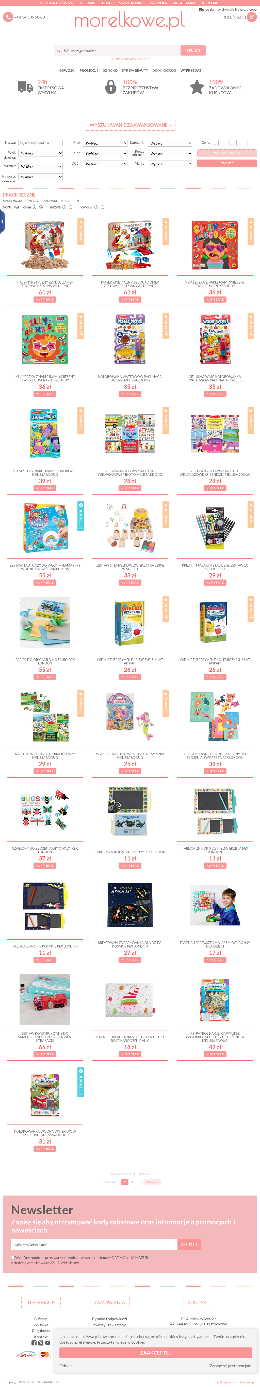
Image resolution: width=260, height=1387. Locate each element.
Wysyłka (158, 3)
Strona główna (56, 3)
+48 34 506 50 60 (29, 16)
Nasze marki (131, 3)
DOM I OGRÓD (164, 70)
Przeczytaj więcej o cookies (121, 1342)
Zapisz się (189, 1244)
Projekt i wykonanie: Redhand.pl (233, 1382)
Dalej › (152, 1182)
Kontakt (211, 3)
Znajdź (227, 163)
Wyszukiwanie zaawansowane (129, 125)
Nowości (67, 70)
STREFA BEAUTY (135, 70)
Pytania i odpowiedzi (109, 1318)
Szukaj (193, 50)
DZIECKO (110, 70)
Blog (107, 3)
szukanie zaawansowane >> (130, 59)
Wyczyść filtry (227, 153)
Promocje (89, 70)
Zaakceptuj (156, 1353)
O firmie (87, 3)
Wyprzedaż (191, 70)
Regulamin (184, 3)
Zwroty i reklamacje (109, 1325)
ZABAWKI (50, 201)
